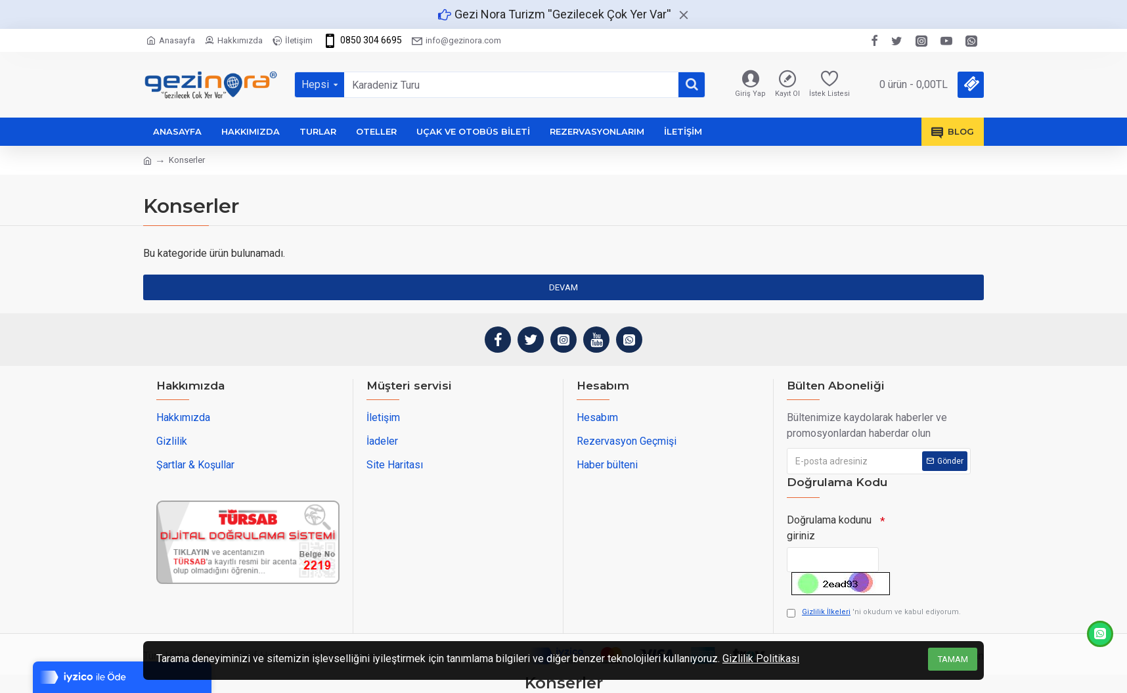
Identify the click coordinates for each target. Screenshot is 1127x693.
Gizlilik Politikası (760, 658)
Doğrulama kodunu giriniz (829, 528)
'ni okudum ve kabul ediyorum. (874, 612)
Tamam (953, 659)
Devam (563, 287)
